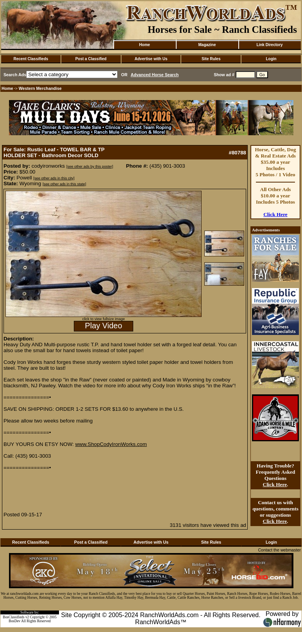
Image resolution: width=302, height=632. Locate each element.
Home (144, 45)
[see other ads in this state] (64, 184)
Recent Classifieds (30, 59)
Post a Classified (91, 59)
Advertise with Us (151, 59)
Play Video (103, 325)
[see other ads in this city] (53, 178)
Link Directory (269, 45)
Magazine (207, 45)
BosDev (14, 621)
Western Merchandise (40, 88)
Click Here (275, 214)
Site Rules (211, 59)
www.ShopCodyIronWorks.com (111, 444)
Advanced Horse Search (155, 74)
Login (271, 59)
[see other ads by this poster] (89, 166)
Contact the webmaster (279, 550)
